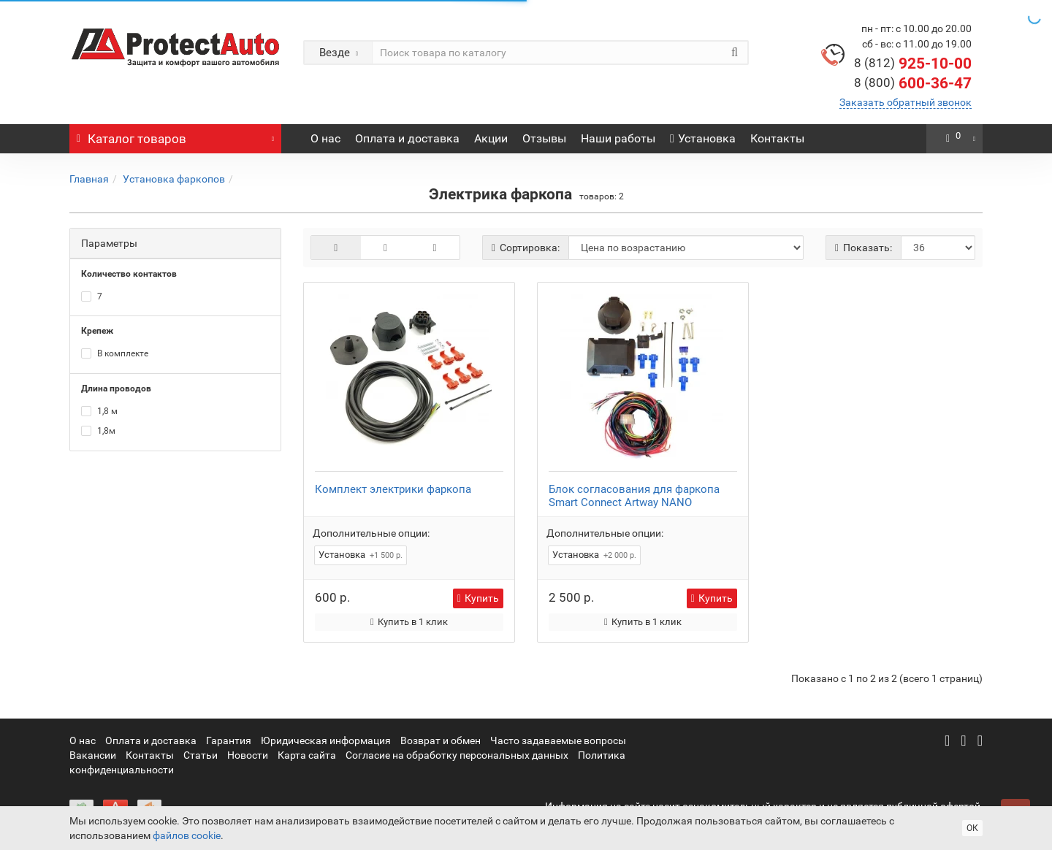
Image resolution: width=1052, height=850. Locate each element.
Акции (491, 138)
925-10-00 (913, 63)
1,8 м (99, 411)
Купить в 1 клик (409, 621)
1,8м (98, 431)
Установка (703, 138)
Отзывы (544, 138)
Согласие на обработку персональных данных (457, 755)
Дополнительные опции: (371, 533)
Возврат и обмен (440, 740)
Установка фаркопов (174, 179)
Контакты (777, 138)
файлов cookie (187, 835)
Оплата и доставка (407, 138)
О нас (325, 138)
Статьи (200, 755)
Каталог (175, 135)
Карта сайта (307, 755)
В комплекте (114, 353)
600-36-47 (913, 83)
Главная (89, 179)
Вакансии (92, 755)
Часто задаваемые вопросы (558, 740)
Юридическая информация (326, 740)
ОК (972, 828)
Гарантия (228, 740)
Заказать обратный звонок (905, 102)
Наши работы (618, 138)
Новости (247, 755)
